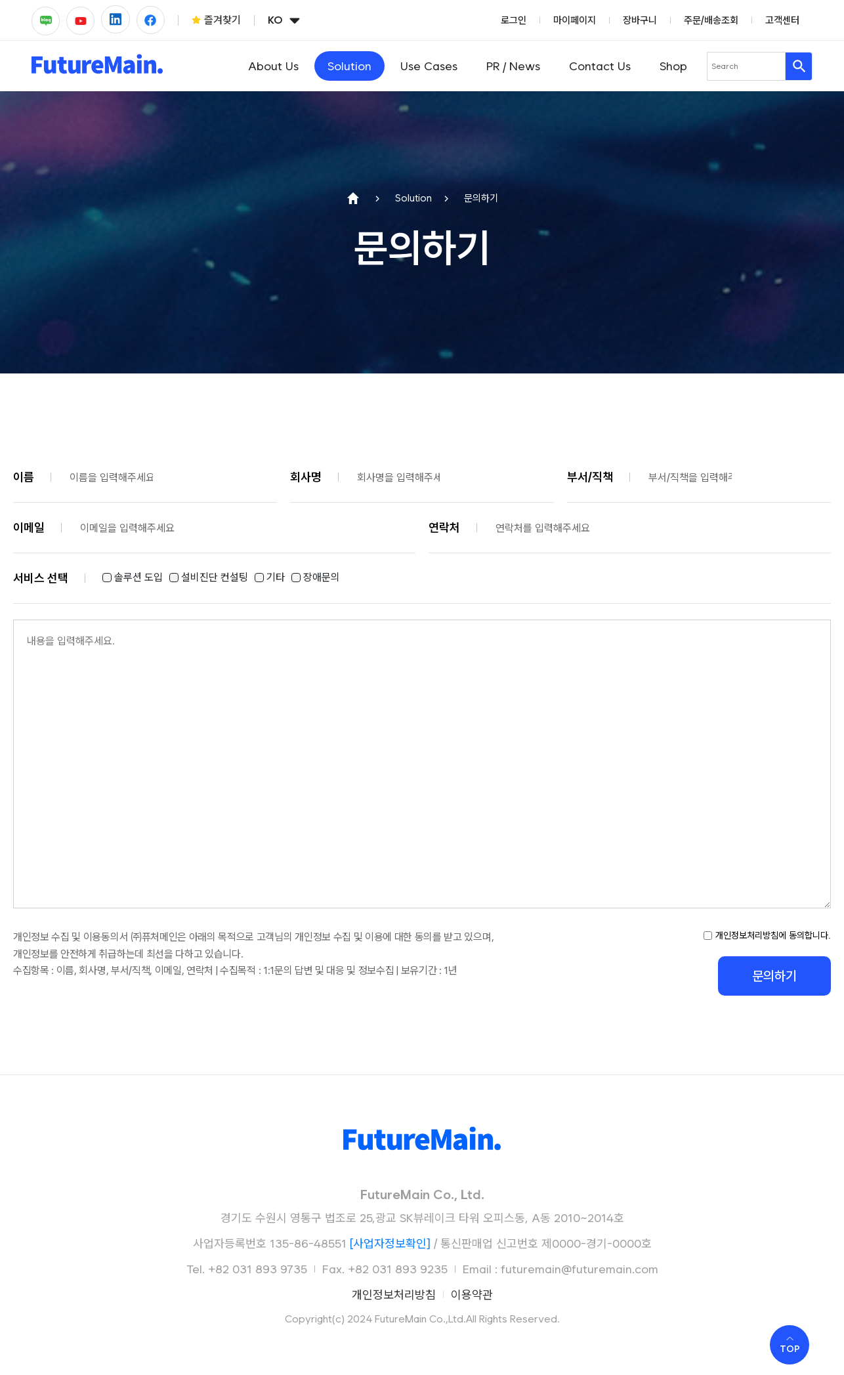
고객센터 (782, 20)
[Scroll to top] (789, 1344)
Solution (349, 66)
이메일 (29, 527)
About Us (273, 66)
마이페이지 (574, 20)
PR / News (513, 66)
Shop (673, 66)
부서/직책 (590, 477)
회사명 (306, 477)
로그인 (513, 20)
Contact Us (600, 66)
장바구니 (640, 20)
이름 (23, 477)
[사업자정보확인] (390, 1243)
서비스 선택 (40, 578)
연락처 (444, 527)
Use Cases (428, 66)
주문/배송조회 (711, 20)
